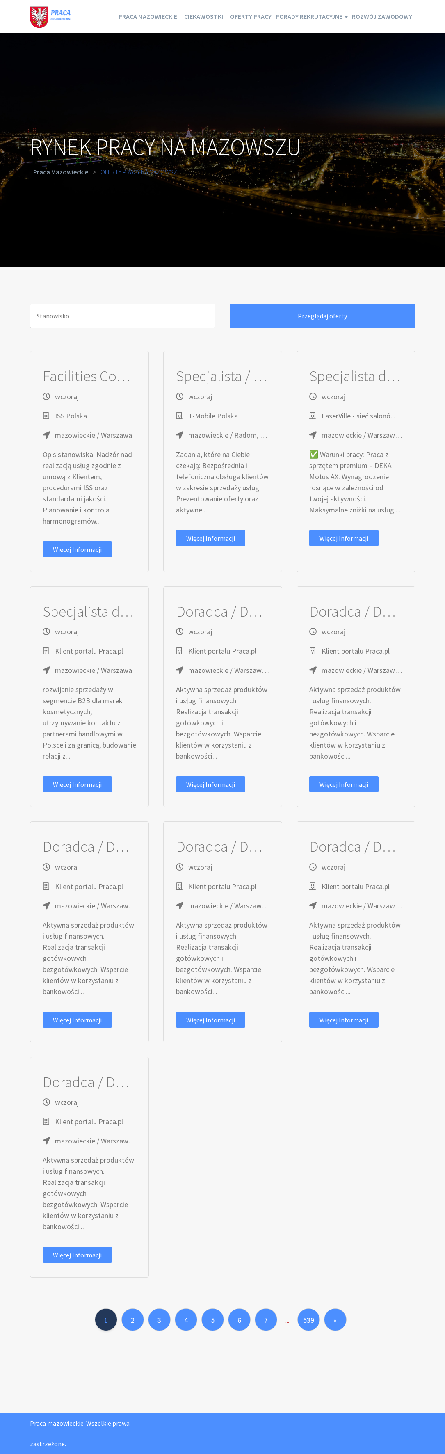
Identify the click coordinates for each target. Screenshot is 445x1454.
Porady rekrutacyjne (371, 16)
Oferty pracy (296, 16)
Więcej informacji (77, 549)
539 (308, 1320)
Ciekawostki (238, 16)
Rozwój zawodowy (377, 49)
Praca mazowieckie (172, 16)
